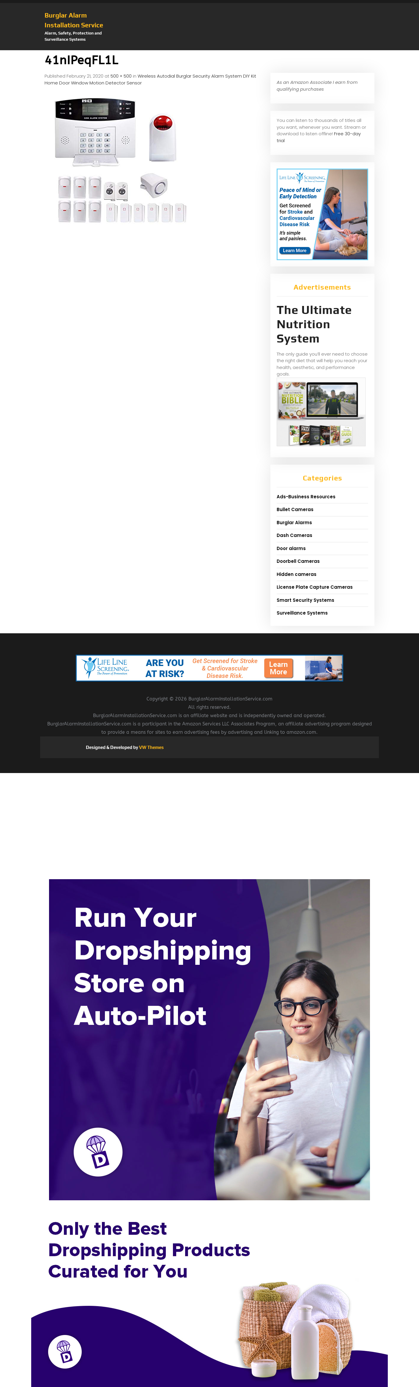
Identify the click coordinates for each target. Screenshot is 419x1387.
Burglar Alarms (294, 522)
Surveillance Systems (302, 613)
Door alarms (291, 548)
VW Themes (151, 747)
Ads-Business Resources (306, 497)
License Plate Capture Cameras (315, 587)
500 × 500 (121, 76)
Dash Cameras (294, 535)
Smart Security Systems (305, 600)
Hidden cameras (296, 574)
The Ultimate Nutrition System (314, 324)
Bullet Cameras (295, 509)
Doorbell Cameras (298, 561)
